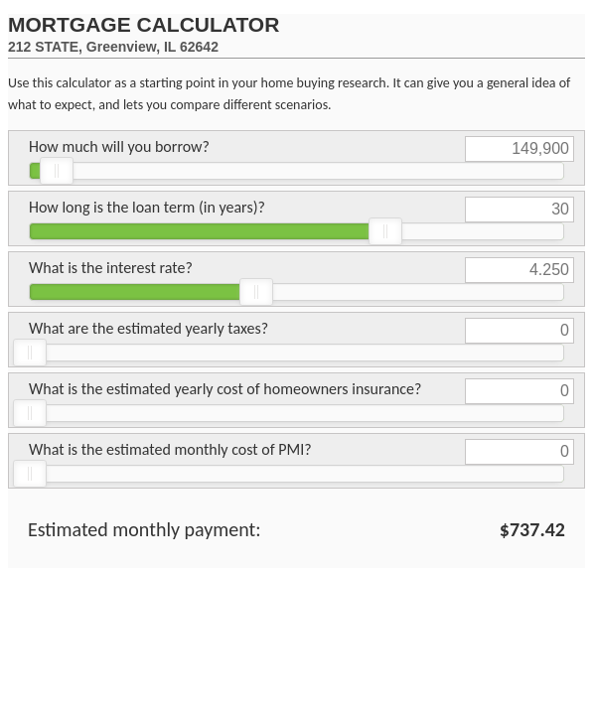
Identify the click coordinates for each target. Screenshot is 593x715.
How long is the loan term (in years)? (147, 207)
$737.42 (532, 529)
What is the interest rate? (111, 267)
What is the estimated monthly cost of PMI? (170, 449)
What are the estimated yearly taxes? (148, 328)
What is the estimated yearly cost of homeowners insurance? (225, 388)
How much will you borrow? (119, 146)
